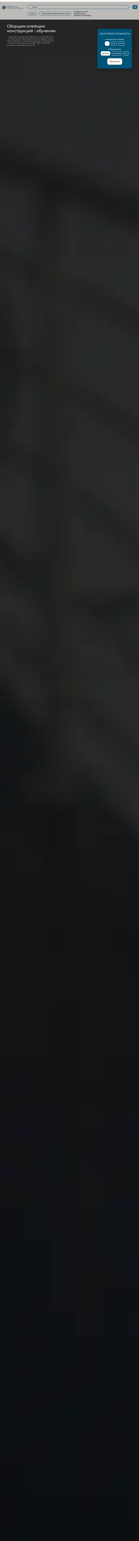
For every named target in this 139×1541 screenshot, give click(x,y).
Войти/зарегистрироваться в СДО (55, 14)
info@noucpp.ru (80, 14)
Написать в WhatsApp (82, 15)
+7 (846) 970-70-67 (81, 12)
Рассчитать (115, 61)
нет (125, 53)
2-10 (114, 43)
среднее (117, 53)
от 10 (121, 43)
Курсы (32, 14)
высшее (105, 53)
